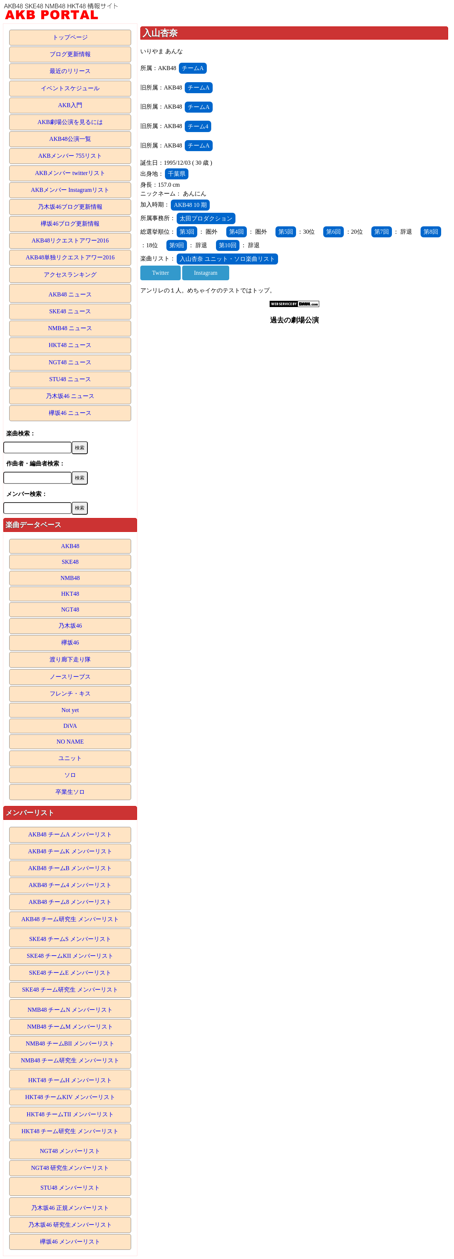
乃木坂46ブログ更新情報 (70, 207)
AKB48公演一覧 (70, 139)
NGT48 (70, 609)
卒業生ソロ (70, 792)
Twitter (160, 273)
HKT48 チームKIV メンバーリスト (70, 1097)
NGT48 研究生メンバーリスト (70, 1168)
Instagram (205, 273)
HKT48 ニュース (70, 345)
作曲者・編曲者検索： (35, 463)
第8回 (431, 232)
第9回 (176, 245)
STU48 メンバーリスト (70, 1188)
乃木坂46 (70, 626)
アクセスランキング (70, 274)
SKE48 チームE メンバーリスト (70, 973)
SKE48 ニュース (70, 311)
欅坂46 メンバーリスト (70, 1241)
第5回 (285, 232)
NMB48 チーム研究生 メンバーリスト (70, 1060)
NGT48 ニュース (70, 362)
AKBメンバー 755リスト (70, 156)
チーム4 (198, 126)
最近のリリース (70, 71)
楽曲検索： (21, 433)
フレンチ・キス (70, 693)
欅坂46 (70, 642)
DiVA (70, 726)
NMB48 (70, 578)
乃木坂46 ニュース (70, 396)
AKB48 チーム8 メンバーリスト (70, 902)
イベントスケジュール (70, 88)
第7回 (381, 232)
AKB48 (70, 546)
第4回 (236, 232)
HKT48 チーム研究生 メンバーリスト (70, 1131)
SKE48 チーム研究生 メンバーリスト (70, 989)
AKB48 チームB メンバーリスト (70, 868)
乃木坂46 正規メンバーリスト (70, 1208)
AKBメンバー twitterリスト (70, 173)
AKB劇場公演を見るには (70, 122)
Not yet (70, 710)
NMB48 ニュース (70, 328)
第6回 (333, 232)
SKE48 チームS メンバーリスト (70, 939)
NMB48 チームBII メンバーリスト (70, 1043)
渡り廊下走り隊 (70, 659)
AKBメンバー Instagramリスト (70, 190)
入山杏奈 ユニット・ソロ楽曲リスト (227, 259)
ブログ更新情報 (70, 54)
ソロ (70, 775)
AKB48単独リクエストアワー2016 (70, 257)
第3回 (187, 232)
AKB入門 (70, 105)
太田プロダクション (206, 218)
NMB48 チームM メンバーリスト (70, 1026)
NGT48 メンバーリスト (70, 1151)
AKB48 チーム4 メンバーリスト (70, 885)
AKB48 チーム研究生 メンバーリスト (70, 919)
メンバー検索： (26, 494)
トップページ (70, 37)
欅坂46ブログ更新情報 (70, 223)
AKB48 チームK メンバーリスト (70, 851)
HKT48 (70, 594)
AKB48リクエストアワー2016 (70, 240)
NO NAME (70, 741)
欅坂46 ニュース (70, 413)
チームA (193, 68)
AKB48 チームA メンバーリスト (70, 834)
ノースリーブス (70, 677)
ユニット (70, 758)
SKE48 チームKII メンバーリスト (70, 956)
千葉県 (176, 174)
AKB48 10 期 (190, 205)
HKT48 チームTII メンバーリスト (70, 1114)
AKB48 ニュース (70, 294)
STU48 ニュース (70, 379)
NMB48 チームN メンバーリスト (70, 1010)
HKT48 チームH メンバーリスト (70, 1080)
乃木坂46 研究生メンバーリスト (70, 1225)
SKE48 (70, 562)
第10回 (228, 245)
